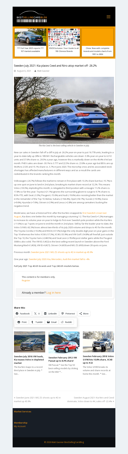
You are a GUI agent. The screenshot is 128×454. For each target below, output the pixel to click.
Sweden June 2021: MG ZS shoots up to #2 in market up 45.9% (62, 252)
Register (26, 280)
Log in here (53, 292)
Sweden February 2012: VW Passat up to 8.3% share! (62, 359)
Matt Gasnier (43, 70)
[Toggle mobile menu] (108, 16)
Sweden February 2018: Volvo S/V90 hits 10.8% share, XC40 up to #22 (98, 359)
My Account (20, 426)
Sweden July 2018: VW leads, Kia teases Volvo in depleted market (29, 359)
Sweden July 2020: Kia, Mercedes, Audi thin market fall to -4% (59, 259)
